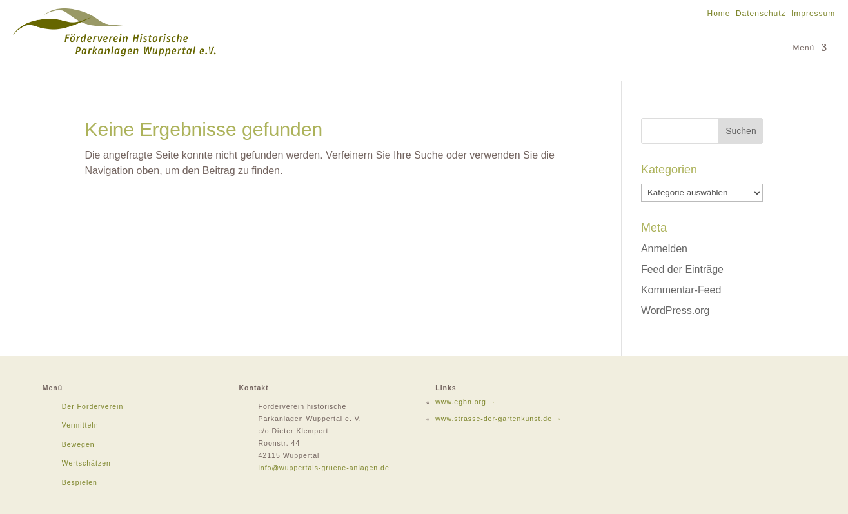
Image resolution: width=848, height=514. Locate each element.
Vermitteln (80, 425)
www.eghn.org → (465, 402)
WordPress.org (675, 310)
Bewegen (78, 444)
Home (719, 13)
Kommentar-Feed (681, 289)
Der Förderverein (92, 406)
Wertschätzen (86, 463)
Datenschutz (761, 13)
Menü (804, 47)
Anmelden (664, 248)
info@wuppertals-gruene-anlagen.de (323, 467)
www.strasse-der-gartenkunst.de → (498, 418)
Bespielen (79, 482)
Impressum (813, 13)
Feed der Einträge (682, 269)
